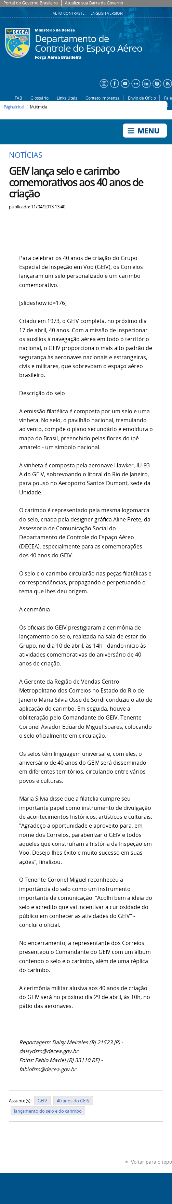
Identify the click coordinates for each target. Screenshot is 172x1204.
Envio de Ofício (142, 98)
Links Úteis (67, 98)
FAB (18, 98)
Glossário (39, 98)
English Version (107, 13)
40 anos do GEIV (73, 1101)
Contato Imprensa (102, 98)
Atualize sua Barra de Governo (94, 3)
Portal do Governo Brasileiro (30, 3)
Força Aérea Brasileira (58, 57)
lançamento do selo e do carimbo (48, 1111)
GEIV (42, 1101)
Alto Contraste (69, 13)
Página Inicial (14, 107)
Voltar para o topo (151, 1161)
